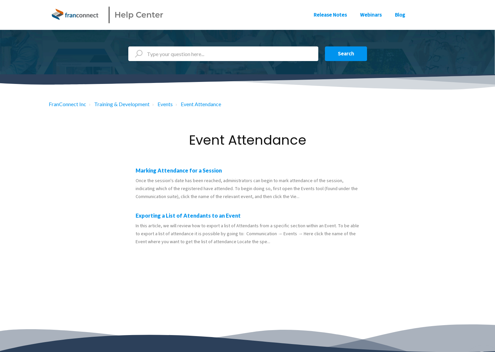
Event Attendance (201, 104)
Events (165, 104)
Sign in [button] (432, 15)
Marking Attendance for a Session (179, 170)
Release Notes (330, 15)
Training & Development (122, 104)
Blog (400, 15)
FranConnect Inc (67, 104)
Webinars (371, 15)
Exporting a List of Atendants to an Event (188, 215)
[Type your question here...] (223, 53)
